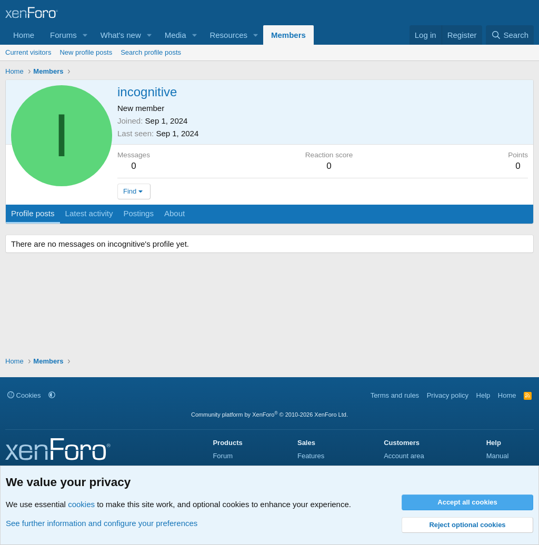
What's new (121, 35)
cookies (81, 504)
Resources (228, 35)
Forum (223, 456)
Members (288, 35)
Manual (497, 456)
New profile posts (85, 52)
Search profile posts (151, 52)
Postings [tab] (138, 213)
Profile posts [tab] (33, 213)
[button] (85, 35)
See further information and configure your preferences (101, 523)
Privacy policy (447, 395)
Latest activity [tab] (89, 213)
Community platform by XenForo (269, 414)
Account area (404, 456)
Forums (63, 35)
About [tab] (174, 213)
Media (175, 35)
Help (483, 395)
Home (23, 35)
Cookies (24, 395)
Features (310, 456)
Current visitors (28, 52)
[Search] (510, 35)
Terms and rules (395, 395)
